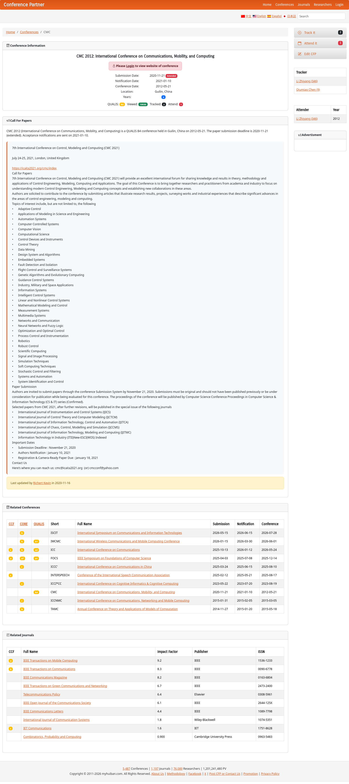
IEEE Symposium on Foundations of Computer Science (114, 558)
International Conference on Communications (108, 550)
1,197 (155, 769)
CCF (11, 524)
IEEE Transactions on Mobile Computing (50, 660)
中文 (248, 16)
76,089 (178, 769)
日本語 (291, 16)
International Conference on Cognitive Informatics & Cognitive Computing (127, 584)
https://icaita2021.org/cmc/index (34, 168)
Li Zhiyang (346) (307, 81)
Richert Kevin (42, 483)
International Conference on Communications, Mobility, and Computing (126, 592)
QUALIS (39, 524)
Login (339, 5)
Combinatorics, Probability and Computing (52, 737)
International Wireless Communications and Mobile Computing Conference (128, 541)
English (261, 16)
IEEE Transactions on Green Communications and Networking (65, 686)
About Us (158, 774)
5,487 (126, 769)
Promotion (250, 774)
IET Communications (37, 728)
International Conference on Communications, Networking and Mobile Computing (133, 600)
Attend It (320, 43)
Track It (320, 32)
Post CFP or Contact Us (224, 774)
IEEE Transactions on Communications (49, 669)
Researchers (323, 5)
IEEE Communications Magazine (45, 677)
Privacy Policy (270, 774)
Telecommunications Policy (41, 694)
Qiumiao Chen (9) (308, 90)
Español (276, 16)
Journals (304, 5)
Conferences (284, 5)
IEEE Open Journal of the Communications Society (57, 703)
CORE (24, 524)
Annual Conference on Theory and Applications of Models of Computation (127, 609)
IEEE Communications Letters (43, 711)
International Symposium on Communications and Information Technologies (129, 533)
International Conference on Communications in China (114, 567)
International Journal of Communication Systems (56, 720)
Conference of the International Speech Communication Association (123, 575)
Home (267, 5)
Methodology (176, 774)
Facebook (194, 774)
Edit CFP (307, 54)
